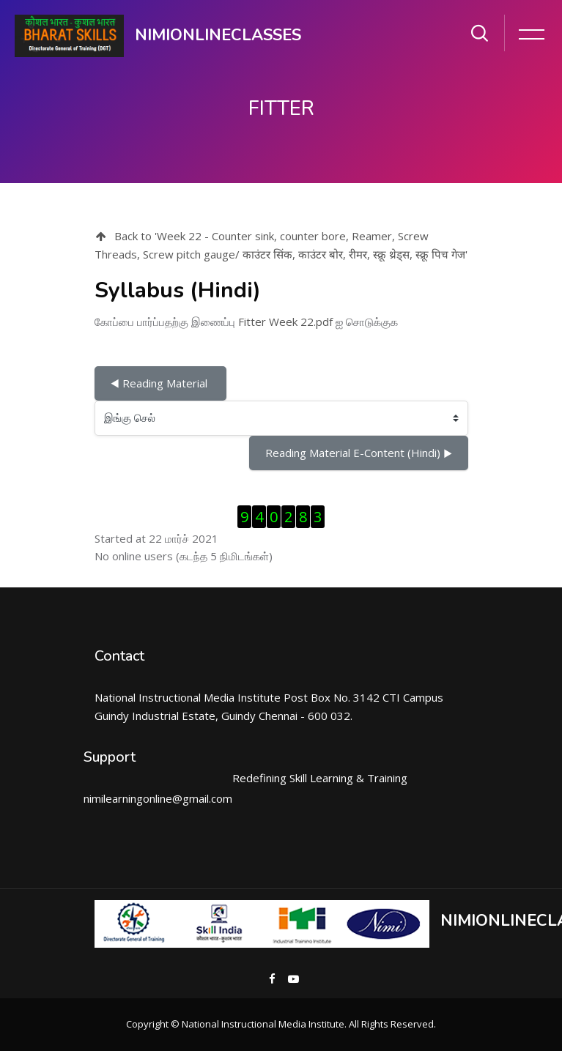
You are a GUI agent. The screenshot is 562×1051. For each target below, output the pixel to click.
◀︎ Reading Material (160, 383)
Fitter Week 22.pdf (285, 321)
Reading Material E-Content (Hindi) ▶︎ (358, 452)
